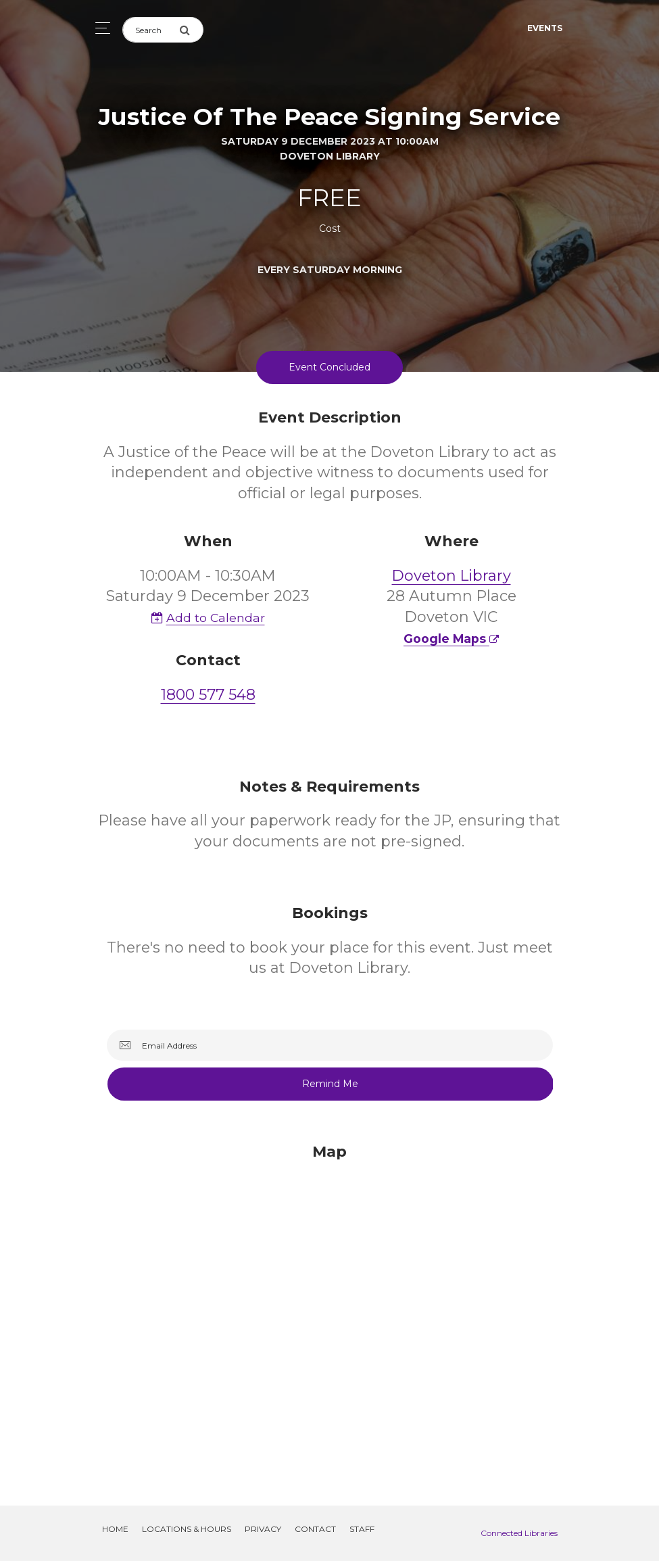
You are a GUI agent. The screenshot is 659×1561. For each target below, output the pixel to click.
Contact (315, 1529)
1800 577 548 (208, 695)
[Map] (330, 1308)
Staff (361, 1529)
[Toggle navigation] (99, 28)
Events (544, 28)
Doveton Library (451, 576)
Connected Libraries (519, 1533)
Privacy (263, 1529)
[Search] (150, 30)
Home (115, 1529)
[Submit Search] (191, 30)
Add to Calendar (208, 617)
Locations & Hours (186, 1529)
